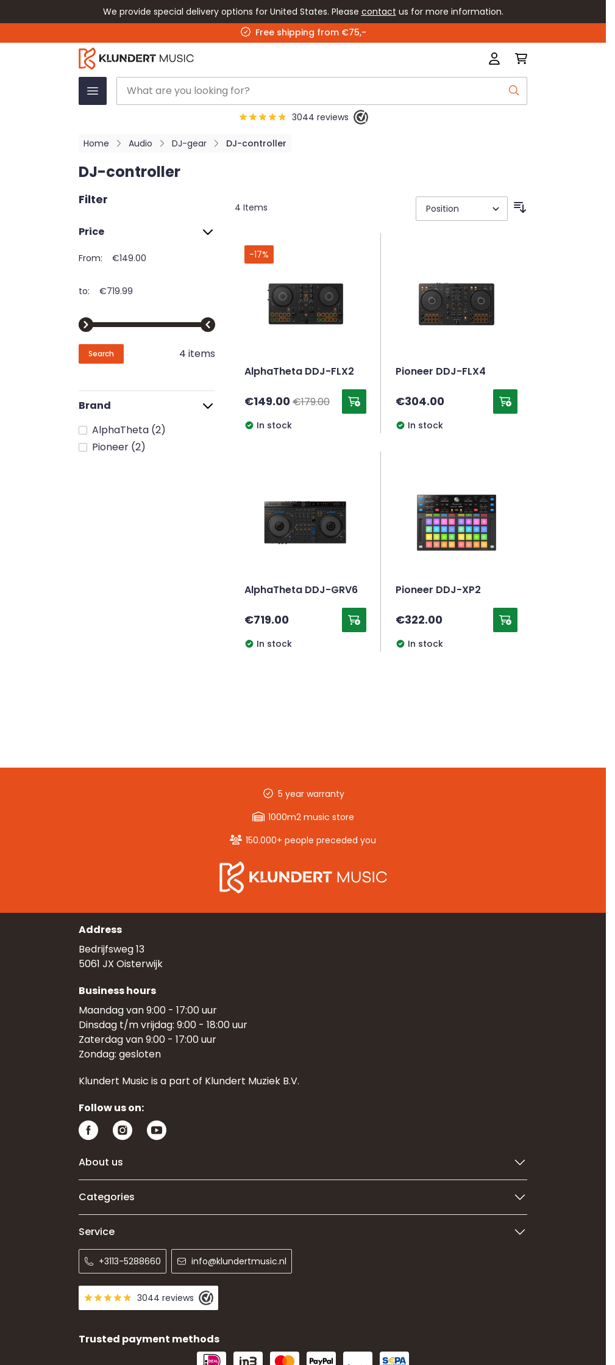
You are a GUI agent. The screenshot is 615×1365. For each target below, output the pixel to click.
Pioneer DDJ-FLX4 (441, 372)
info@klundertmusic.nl (231, 1261)
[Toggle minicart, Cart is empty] (517, 59)
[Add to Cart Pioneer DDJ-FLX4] (505, 401)
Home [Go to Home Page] (96, 143)
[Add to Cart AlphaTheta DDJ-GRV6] (354, 620)
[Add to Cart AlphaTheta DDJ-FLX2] (354, 401)
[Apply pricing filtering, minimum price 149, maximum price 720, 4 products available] (101, 354)
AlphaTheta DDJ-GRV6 (301, 590)
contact (378, 11)
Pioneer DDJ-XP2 (438, 590)
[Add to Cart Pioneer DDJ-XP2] (505, 620)
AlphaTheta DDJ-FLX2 (299, 372)
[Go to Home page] (213, 59)
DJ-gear (189, 143)
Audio (140, 143)
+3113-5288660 (122, 1261)
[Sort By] (462, 208)
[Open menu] (92, 91)
